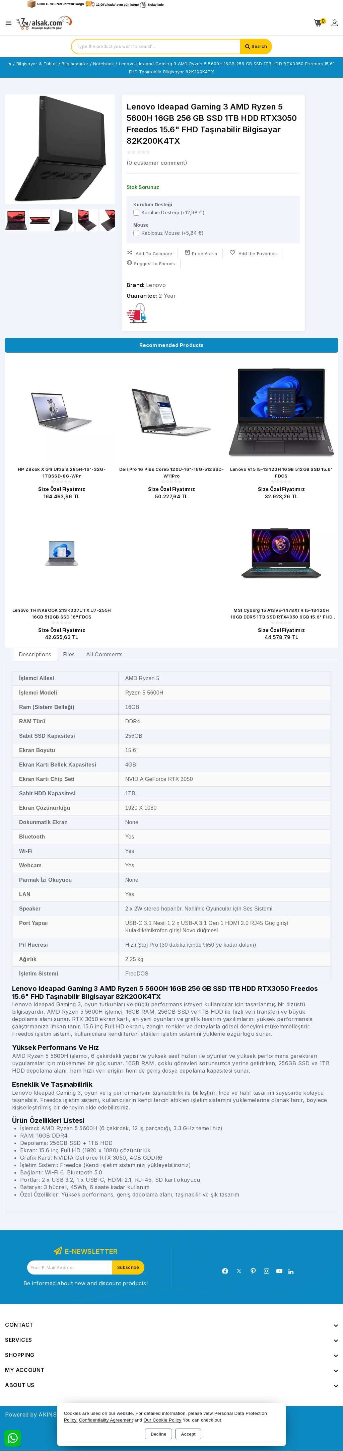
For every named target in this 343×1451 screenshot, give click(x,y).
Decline (158, 1434)
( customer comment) (157, 162)
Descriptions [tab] (35, 654)
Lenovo (156, 285)
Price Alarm (201, 253)
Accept (188, 1434)
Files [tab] (69, 654)
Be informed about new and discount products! (85, 1283)
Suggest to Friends (151, 263)
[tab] (35, 654)
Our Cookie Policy (163, 1420)
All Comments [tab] (104, 654)
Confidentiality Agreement (106, 1420)
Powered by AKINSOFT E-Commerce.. (56, 1414)
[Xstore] (43, 23)
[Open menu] (10, 22)
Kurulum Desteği (153, 204)
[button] (107, 149)
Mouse (141, 225)
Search (259, 46)
